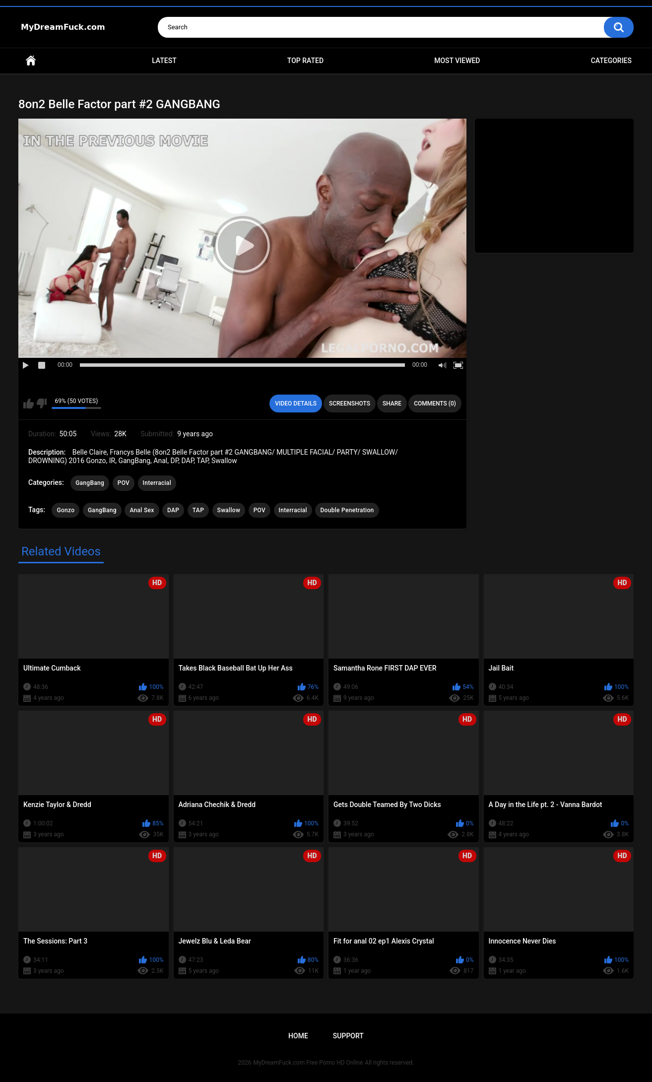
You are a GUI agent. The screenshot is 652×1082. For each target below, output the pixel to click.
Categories (611, 61)
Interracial (157, 482)
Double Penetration (347, 510)
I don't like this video (41, 403)
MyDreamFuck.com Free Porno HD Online (308, 1062)
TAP (198, 510)
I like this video (28, 403)
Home (30, 60)
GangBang (89, 482)
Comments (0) (435, 403)
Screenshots (349, 403)
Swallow (229, 510)
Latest (164, 61)
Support (348, 1036)
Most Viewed (457, 61)
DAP (173, 510)
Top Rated (305, 61)
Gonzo (65, 510)
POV (124, 482)
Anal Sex (142, 510)
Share (392, 403)
